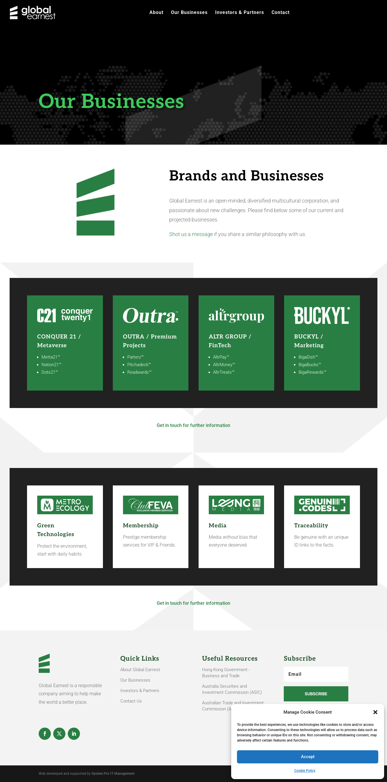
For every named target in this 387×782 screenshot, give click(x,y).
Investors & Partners (239, 12)
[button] (375, 712)
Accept (308, 756)
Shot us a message (191, 234)
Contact (281, 12)
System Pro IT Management (113, 774)
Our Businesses (189, 12)
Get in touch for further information (193, 425)
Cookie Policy (304, 771)
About (156, 12)
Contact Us (131, 701)
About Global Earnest (140, 669)
